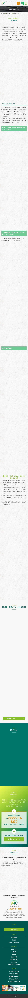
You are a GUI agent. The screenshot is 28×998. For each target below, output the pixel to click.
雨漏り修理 (14, 957)
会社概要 (14, 940)
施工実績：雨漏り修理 (14, 976)
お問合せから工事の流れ (14, 964)
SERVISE (14, 946)
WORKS (14, 968)
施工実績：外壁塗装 (14, 971)
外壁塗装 (14, 952)
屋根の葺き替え (14, 959)
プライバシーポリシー (14, 942)
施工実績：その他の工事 (14, 981)
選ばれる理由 (14, 937)
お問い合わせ (14, 929)
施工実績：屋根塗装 (14, 974)
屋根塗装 (14, 954)
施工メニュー (14, 949)
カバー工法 (14, 962)
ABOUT (14, 935)
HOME (14, 924)
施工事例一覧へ (11, 718)
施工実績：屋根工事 (14, 979)
